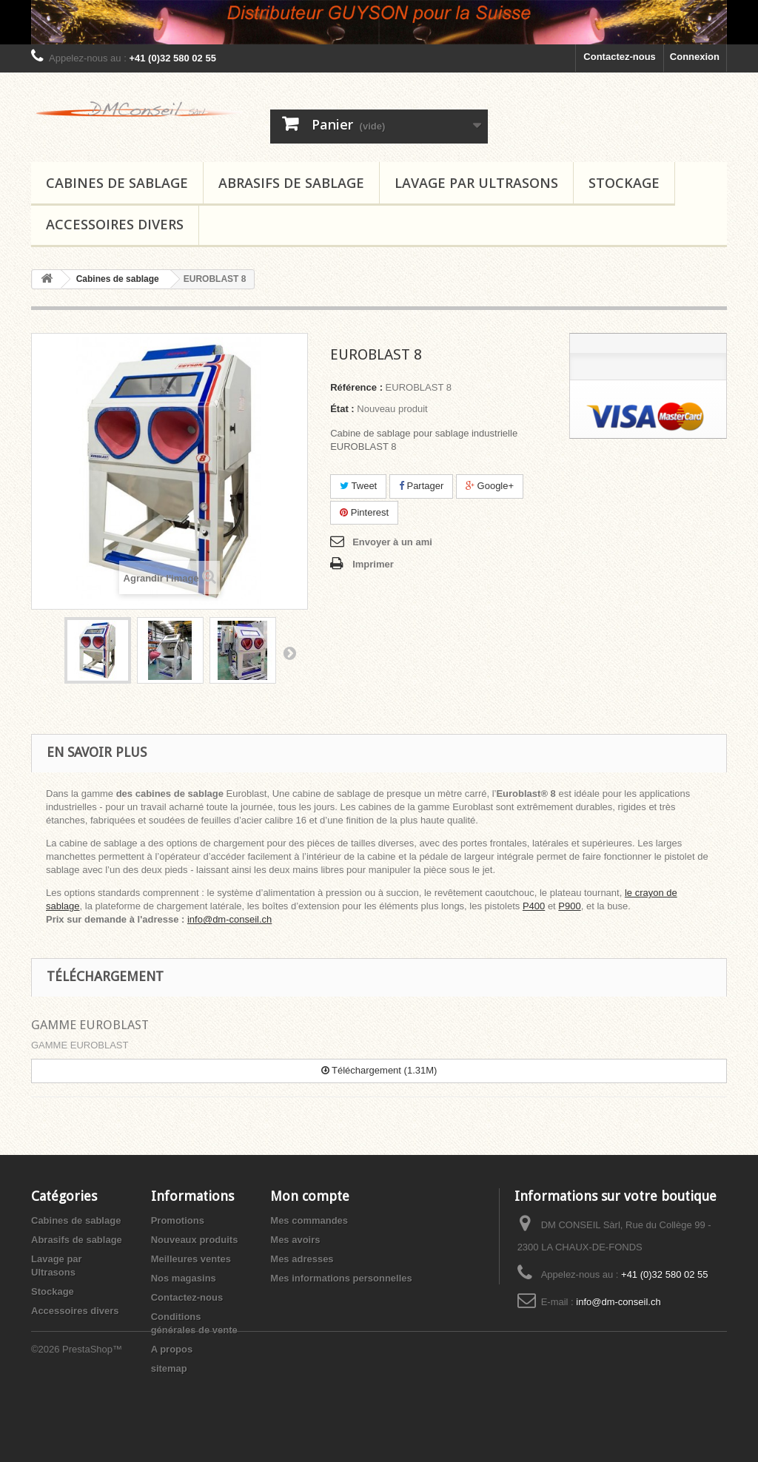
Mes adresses (301, 1258)
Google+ (490, 485)
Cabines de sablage (117, 183)
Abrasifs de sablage (291, 183)
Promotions (177, 1220)
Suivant (289, 652)
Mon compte (309, 1196)
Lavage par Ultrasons (476, 183)
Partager (421, 485)
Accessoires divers (115, 224)
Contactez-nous (619, 56)
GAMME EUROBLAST (90, 1024)
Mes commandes (309, 1220)
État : (342, 408)
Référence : (356, 387)
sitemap (169, 1368)
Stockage (624, 183)
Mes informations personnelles (341, 1278)
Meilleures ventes (191, 1258)
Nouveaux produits (194, 1239)
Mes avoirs (295, 1239)
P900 (569, 906)
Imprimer (373, 564)
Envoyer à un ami (392, 542)
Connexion (695, 56)
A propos (172, 1349)
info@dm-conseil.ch (229, 919)
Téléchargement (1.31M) (379, 1070)
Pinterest (364, 512)
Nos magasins (183, 1278)
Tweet (358, 485)
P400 (534, 906)
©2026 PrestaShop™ (76, 1421)
